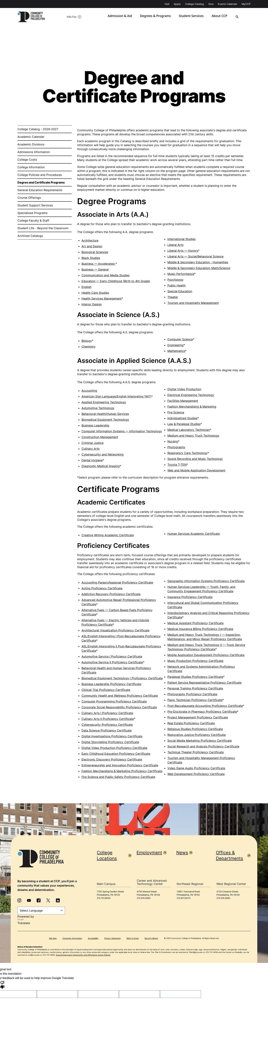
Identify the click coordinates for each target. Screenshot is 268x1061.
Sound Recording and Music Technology (195, 459)
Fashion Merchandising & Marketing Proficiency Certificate (122, 771)
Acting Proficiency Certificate (102, 588)
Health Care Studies (95, 293)
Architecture (90, 240)
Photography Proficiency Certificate (192, 694)
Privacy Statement (112, 939)
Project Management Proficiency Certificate (197, 717)
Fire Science (175, 412)
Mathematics (176, 351)
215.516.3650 (144, 898)
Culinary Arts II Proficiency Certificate (108, 719)
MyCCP (246, 3)
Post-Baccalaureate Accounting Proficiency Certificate (205, 706)
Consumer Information (72, 939)
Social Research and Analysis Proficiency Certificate (203, 746)
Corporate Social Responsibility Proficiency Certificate (119, 707)
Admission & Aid (127, 17)
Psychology (175, 280)
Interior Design (92, 304)
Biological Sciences (95, 252)
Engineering (175, 345)
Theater (172, 297)
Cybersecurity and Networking (103, 454)
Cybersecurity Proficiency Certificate (107, 725)
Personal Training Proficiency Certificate (195, 688)
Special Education (179, 291)
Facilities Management (182, 401)
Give (211, 3)
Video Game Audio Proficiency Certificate (196, 768)
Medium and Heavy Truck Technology (193, 436)
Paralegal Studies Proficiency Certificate (195, 677)
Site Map (53, 939)
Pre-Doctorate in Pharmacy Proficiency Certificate (202, 712)
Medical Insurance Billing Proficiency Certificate (200, 629)
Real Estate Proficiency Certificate (191, 723)
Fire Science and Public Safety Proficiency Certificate (118, 777)
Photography (176, 447)
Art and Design (92, 246)
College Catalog (194, 3)
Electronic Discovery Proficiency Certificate (112, 759)
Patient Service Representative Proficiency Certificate (204, 683)
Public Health (176, 285)
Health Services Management (102, 298)
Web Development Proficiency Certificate (196, 774)
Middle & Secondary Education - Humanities (197, 262)
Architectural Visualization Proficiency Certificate (115, 630)
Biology (87, 341)
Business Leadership (95, 425)
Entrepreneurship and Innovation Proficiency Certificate (120, 765)
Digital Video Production (184, 389)
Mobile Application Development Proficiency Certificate (205, 655)
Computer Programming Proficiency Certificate (114, 701)
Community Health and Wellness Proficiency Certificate (120, 696)
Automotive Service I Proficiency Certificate (112, 656)
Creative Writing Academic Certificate (108, 535)
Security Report (151, 939)
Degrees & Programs (160, 17)
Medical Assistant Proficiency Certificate (195, 623)
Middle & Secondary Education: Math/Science (198, 268)
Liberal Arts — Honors (182, 251)
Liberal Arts (175, 245)
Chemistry (89, 347)
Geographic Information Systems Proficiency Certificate (206, 581)
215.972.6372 (183, 898)
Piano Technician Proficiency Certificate (194, 700)
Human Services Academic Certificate (193, 534)
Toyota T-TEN (176, 465)
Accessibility (93, 939)
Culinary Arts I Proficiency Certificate (107, 713)
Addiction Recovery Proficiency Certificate (111, 594)
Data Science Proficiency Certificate (107, 730)
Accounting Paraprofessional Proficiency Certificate (117, 582)
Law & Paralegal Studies (183, 424)
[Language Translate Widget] (41, 910)
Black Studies (91, 258)
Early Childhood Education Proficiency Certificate (116, 754)
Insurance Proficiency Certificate (189, 597)
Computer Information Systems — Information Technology (122, 431)
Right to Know (133, 939)
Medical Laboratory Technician (188, 430)
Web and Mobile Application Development (196, 470)
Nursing (172, 441)
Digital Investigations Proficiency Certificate (112, 736)
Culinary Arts (91, 449)
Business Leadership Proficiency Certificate (111, 684)
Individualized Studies (182, 418)
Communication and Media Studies (105, 275)
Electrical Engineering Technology (190, 395)
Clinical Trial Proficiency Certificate (106, 690)
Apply (177, 3)
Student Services (194, 17)
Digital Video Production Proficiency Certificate (114, 748)
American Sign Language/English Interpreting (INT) (116, 396)
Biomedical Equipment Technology (105, 420)
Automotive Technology (98, 408)
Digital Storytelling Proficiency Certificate (110, 742)
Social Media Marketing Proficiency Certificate (199, 741)
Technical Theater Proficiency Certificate (195, 752)
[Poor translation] (2, 985)
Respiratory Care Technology (187, 453)
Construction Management (100, 437)
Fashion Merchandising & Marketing (191, 407)
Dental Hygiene (92, 460)
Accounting (89, 391)
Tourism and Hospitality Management (193, 303)
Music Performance (180, 274)
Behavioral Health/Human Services (105, 414)
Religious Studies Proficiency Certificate (195, 729)
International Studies (181, 239)
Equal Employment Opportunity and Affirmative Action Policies (83, 955)
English (86, 287)
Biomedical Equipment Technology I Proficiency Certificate (122, 678)
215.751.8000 (104, 898)
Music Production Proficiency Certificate (195, 661)
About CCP (221, 17)
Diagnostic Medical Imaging (101, 466)
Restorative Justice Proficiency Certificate (196, 735)
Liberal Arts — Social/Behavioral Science (195, 256)
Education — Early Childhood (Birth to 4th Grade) (116, 281)
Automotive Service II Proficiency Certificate (112, 662)
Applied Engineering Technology (104, 402)
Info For (62, 17)
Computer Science (180, 339)
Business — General (95, 269)
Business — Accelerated (98, 264)
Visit (167, 3)
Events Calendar (227, 3)
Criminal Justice (92, 443)
